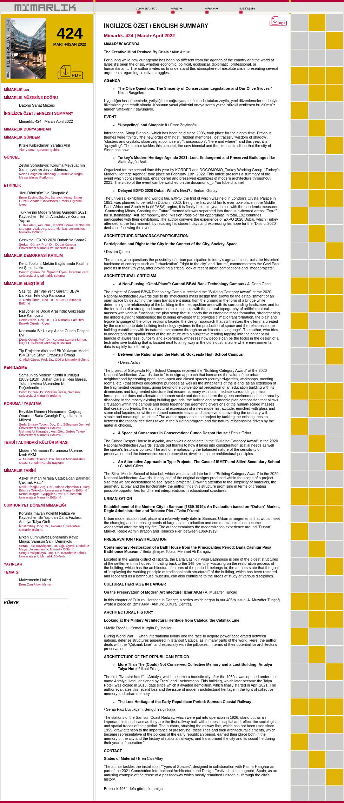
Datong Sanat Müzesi (37, 105)
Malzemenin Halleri (35, 580)
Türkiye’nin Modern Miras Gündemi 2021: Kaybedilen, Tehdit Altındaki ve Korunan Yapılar (53, 216)
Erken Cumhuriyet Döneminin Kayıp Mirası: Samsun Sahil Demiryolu (48, 539)
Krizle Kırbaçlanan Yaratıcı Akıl (44, 145)
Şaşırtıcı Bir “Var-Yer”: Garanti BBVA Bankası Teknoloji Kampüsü (49, 293)
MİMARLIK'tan (16, 89)
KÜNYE (11, 602)
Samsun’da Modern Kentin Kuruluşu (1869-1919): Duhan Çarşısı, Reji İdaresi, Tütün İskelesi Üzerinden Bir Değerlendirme (53, 381)
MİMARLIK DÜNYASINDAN (27, 129)
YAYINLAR (13, 564)
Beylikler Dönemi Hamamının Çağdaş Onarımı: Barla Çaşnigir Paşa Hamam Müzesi (50, 415)
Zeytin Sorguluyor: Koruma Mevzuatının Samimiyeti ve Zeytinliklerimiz (52, 167)
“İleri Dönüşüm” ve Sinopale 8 (43, 193)
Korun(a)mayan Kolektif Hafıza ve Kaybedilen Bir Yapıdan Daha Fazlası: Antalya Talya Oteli (50, 517)
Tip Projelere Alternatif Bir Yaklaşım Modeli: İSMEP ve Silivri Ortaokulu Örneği (55, 353)
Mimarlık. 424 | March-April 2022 (46, 121)
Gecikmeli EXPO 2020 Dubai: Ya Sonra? (52, 240)
